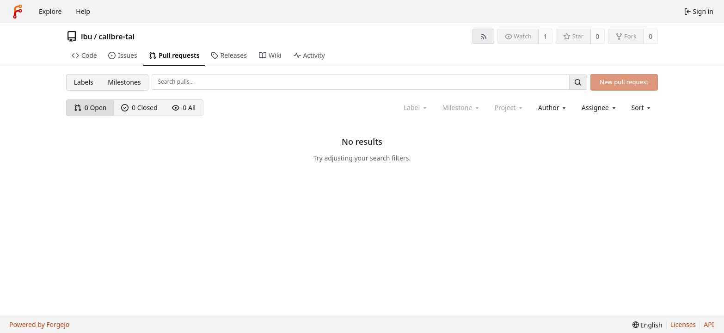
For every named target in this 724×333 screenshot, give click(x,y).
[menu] (642, 107)
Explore (50, 11)
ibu (86, 36)
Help (83, 11)
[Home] (18, 11)
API (709, 324)
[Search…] (578, 82)
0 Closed (139, 107)
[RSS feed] (483, 36)
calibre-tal (116, 36)
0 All (184, 107)
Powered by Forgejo (39, 324)
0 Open (90, 107)
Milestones (124, 82)
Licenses (683, 324)
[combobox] (552, 107)
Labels (83, 82)
